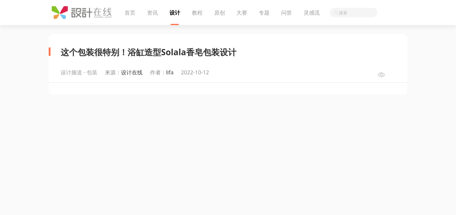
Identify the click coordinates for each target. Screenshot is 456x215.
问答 (286, 12)
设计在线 (132, 72)
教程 (197, 12)
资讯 (152, 12)
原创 (219, 12)
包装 (92, 72)
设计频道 (71, 72)
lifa (170, 72)
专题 (264, 12)
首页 (130, 12)
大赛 (241, 12)
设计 (174, 12)
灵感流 (312, 12)
